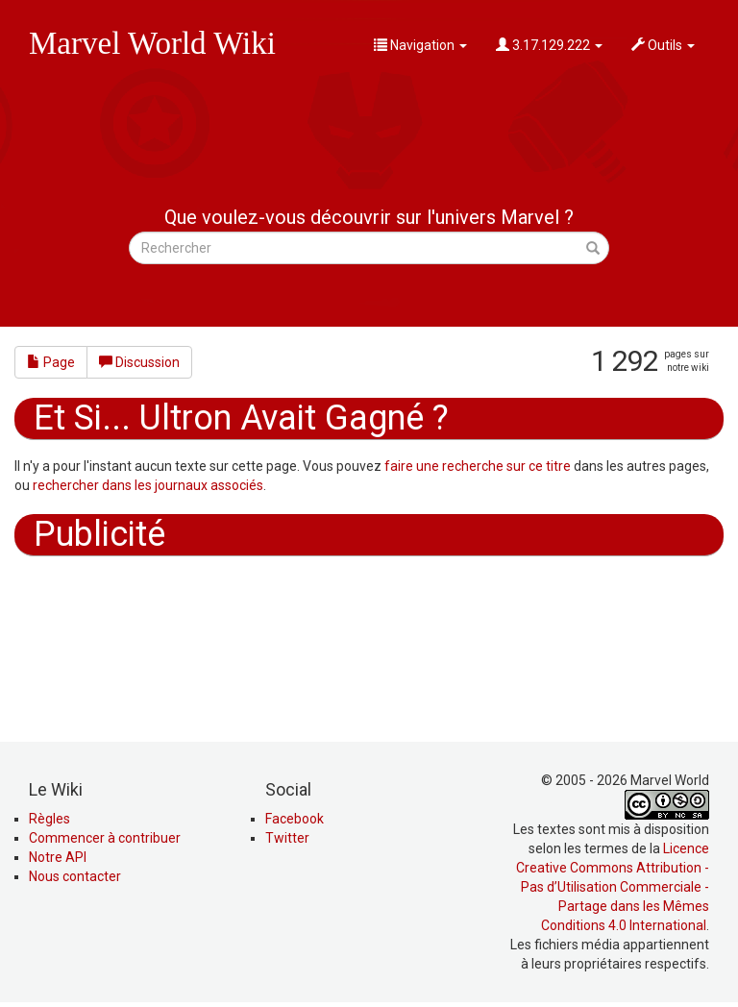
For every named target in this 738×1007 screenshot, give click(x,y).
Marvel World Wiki (152, 43)
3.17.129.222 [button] (549, 45)
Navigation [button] (420, 45)
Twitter (287, 838)
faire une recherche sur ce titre (477, 466)
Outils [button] (663, 45)
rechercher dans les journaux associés (148, 485)
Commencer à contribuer (105, 838)
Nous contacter (75, 876)
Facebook (294, 818)
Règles (49, 818)
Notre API (57, 857)
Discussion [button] (139, 362)
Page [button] (51, 362)
